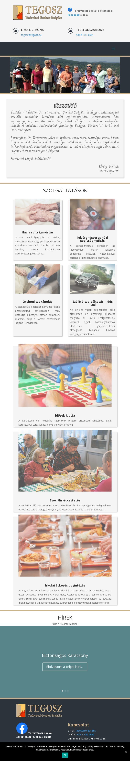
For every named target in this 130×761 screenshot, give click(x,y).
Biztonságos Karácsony (65, 659)
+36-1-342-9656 (85, 734)
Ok (64, 755)
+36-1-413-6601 (84, 34)
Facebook (74, 14)
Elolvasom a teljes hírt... (65, 671)
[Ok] (125, 751)
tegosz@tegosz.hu (31, 34)
